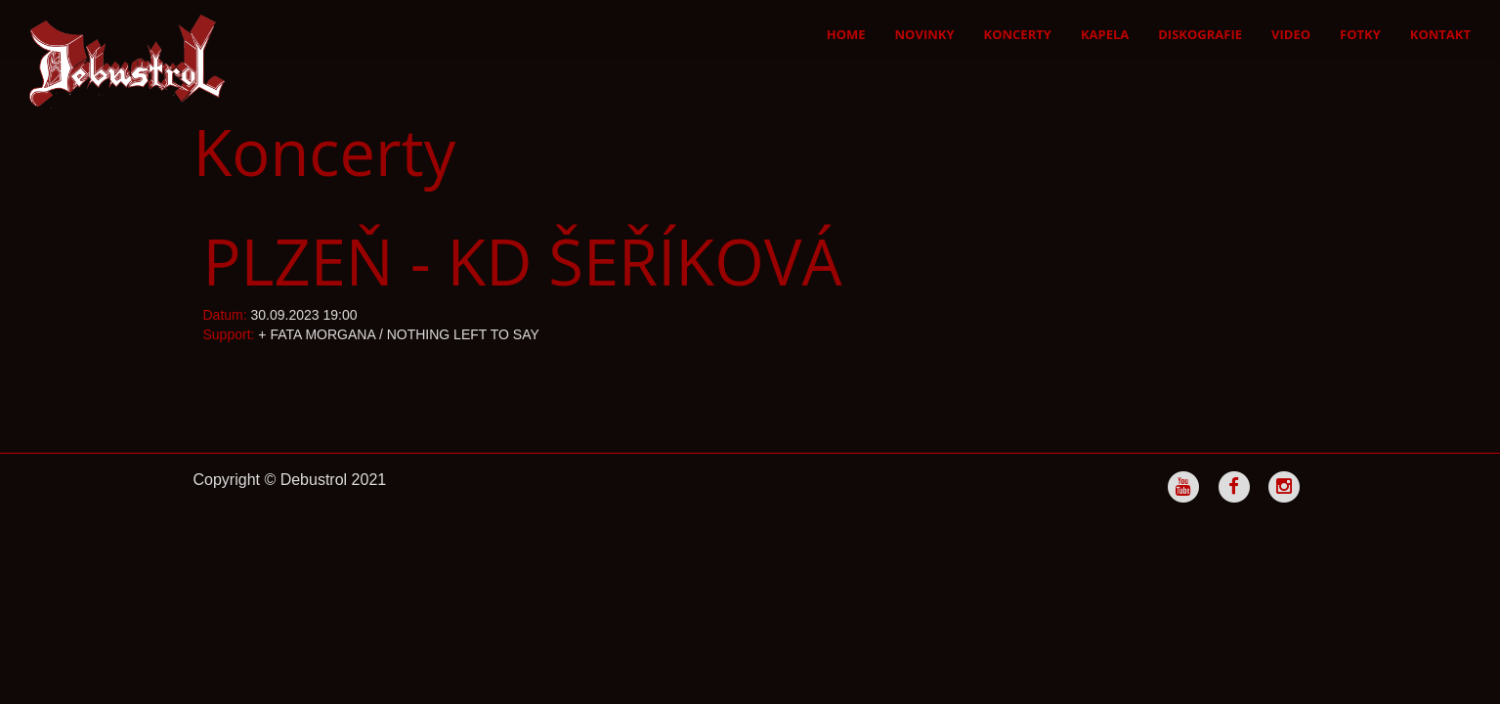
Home (846, 34)
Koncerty (1017, 34)
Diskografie (1200, 34)
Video (1290, 34)
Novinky (925, 34)
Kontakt (1440, 34)
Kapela (1105, 34)
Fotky (1360, 34)
